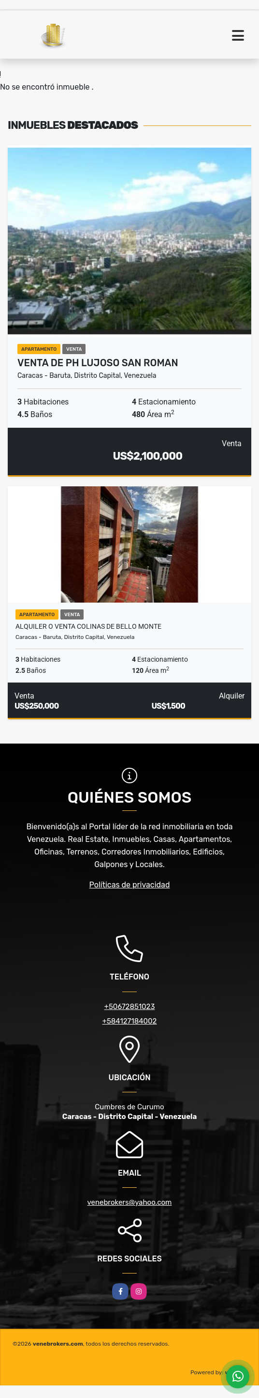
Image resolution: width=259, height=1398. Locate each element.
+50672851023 (129, 1006)
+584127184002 (129, 1021)
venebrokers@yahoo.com (129, 1202)
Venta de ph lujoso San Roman (97, 363)
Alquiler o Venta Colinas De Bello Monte (88, 626)
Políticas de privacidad (129, 884)
